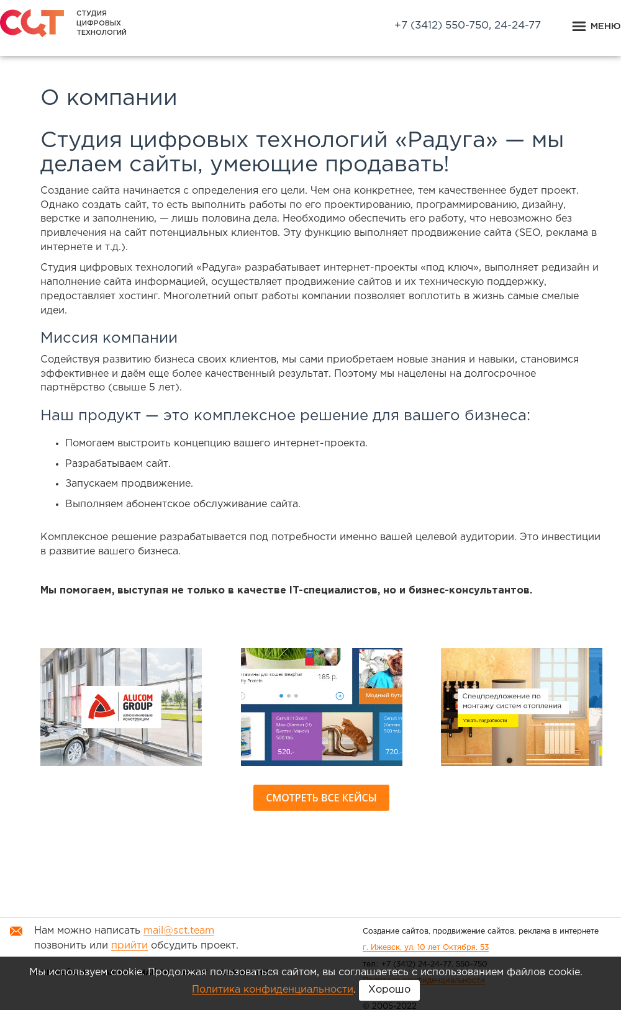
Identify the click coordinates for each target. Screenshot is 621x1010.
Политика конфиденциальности (272, 989)
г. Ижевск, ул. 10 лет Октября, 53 (426, 947)
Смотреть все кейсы (321, 798)
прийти (129, 945)
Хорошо (389, 989)
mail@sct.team (178, 931)
